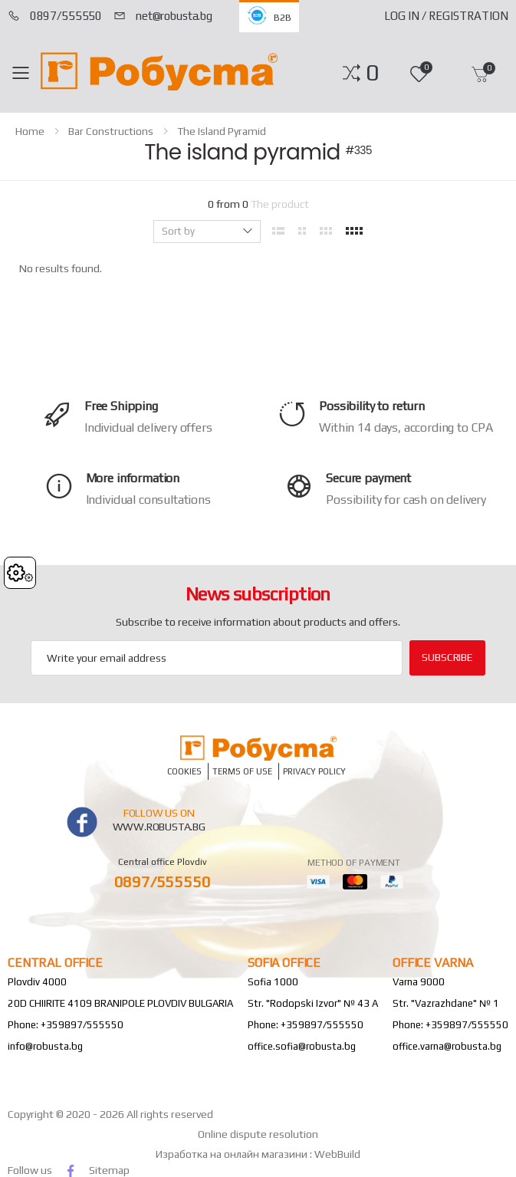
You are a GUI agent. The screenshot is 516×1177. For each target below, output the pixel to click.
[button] (372, 72)
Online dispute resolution (258, 1134)
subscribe (447, 657)
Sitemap (109, 1170)
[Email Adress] (217, 658)
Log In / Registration (446, 15)
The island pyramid (221, 131)
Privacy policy (314, 771)
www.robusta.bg (159, 826)
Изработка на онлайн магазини (233, 1154)
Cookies (184, 771)
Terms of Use (242, 771)
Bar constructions (110, 131)
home (29, 131)
